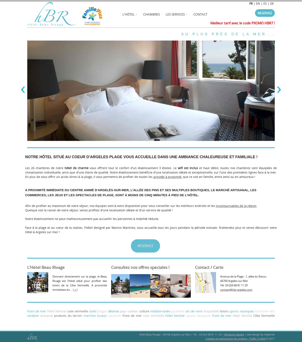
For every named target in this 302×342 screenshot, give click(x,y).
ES (265, 3)
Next (279, 90)
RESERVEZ (145, 245)
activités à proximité (167, 177)
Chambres (151, 14)
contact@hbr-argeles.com (236, 290)
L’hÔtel (128, 14)
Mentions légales (234, 334)
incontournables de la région (236, 206)
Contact (200, 14)
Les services (175, 14)
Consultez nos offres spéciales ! (140, 267)
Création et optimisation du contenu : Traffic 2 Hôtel (236, 339)
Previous (23, 90)
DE (272, 3)
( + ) (75, 290)
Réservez (265, 13)
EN (258, 3)
